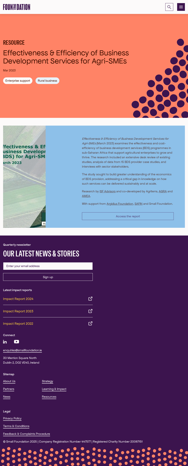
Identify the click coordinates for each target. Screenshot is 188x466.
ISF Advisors (106, 191)
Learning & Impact (54, 389)
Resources (49, 396)
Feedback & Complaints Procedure (26, 434)
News (6, 396)
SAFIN (137, 204)
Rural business (47, 80)
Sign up (48, 277)
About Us (9, 381)
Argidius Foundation (118, 204)
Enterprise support (17, 80)
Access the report (126, 216)
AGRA (161, 191)
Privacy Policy (12, 418)
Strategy (47, 381)
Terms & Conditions (16, 426)
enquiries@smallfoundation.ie (22, 350)
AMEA (84, 196)
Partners (8, 389)
